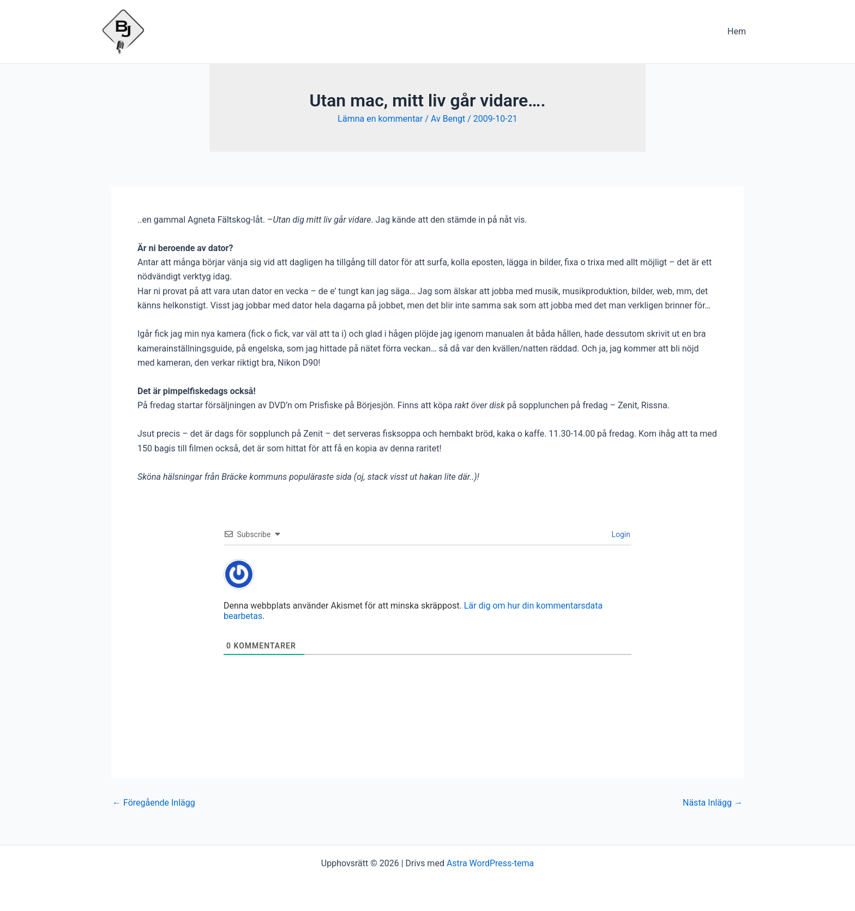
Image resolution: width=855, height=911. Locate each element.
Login (620, 534)
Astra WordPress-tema (490, 863)
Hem (736, 31)
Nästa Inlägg (713, 803)
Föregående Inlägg (153, 803)
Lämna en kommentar (380, 119)
